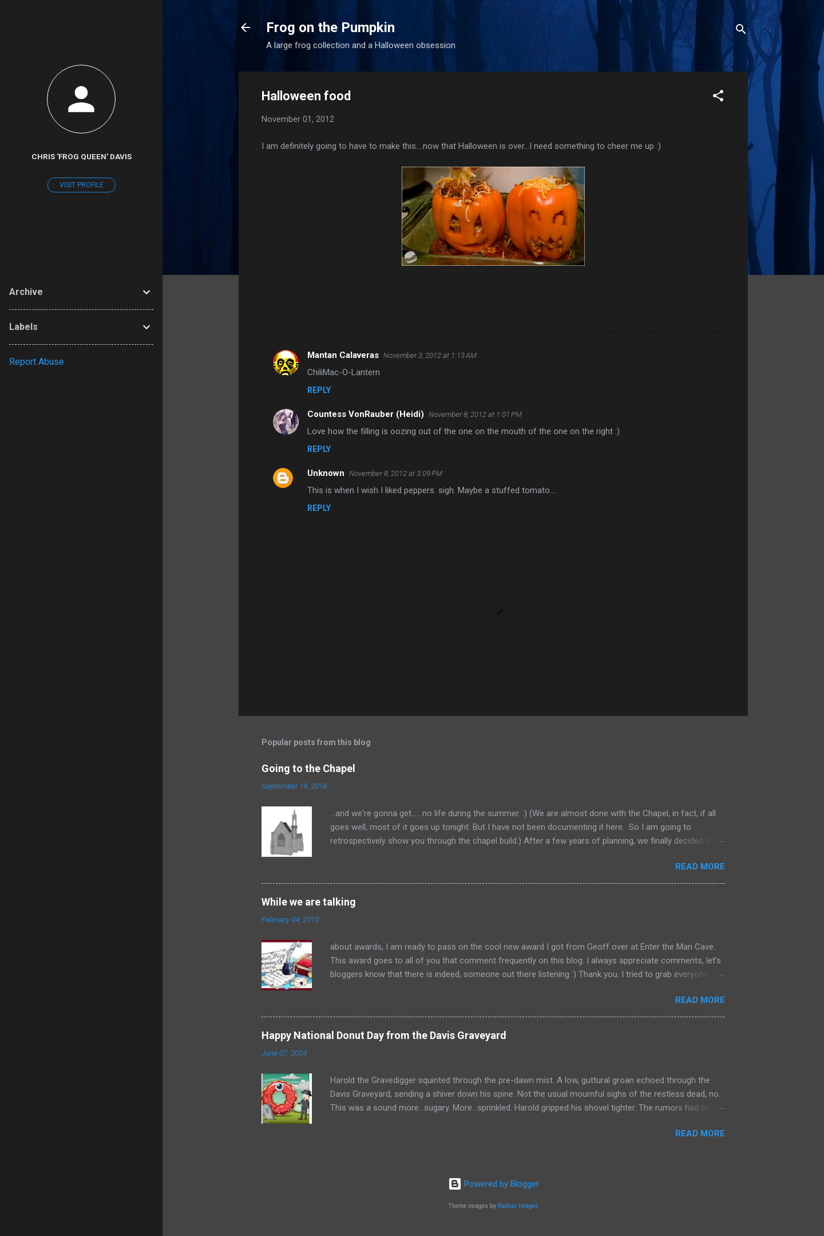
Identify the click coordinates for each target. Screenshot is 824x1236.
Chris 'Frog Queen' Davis (81, 156)
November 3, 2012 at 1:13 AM (430, 355)
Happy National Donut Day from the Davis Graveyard (384, 1035)
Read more (700, 866)
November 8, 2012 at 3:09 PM (395, 473)
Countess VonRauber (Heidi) (365, 414)
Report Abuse (36, 361)
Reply (319, 390)
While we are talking (309, 902)
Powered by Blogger (493, 1184)
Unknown (325, 473)
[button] (718, 98)
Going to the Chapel (308, 768)
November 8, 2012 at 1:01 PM (475, 414)
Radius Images (518, 1206)
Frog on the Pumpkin (330, 27)
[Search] (741, 31)
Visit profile (82, 185)
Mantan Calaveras (343, 355)
